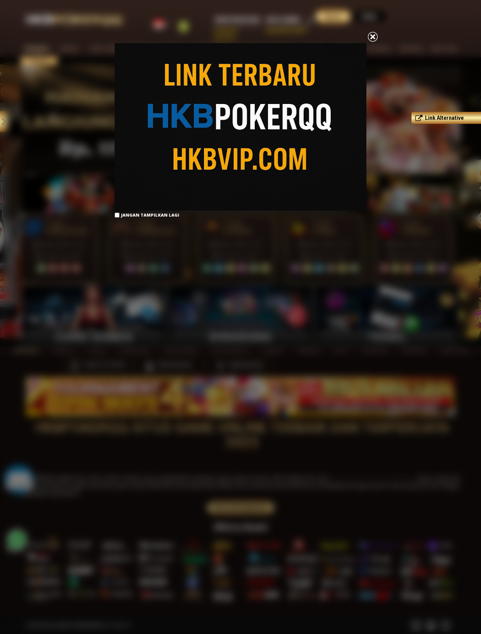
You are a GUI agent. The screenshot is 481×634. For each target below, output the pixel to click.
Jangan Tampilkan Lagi (150, 215)
